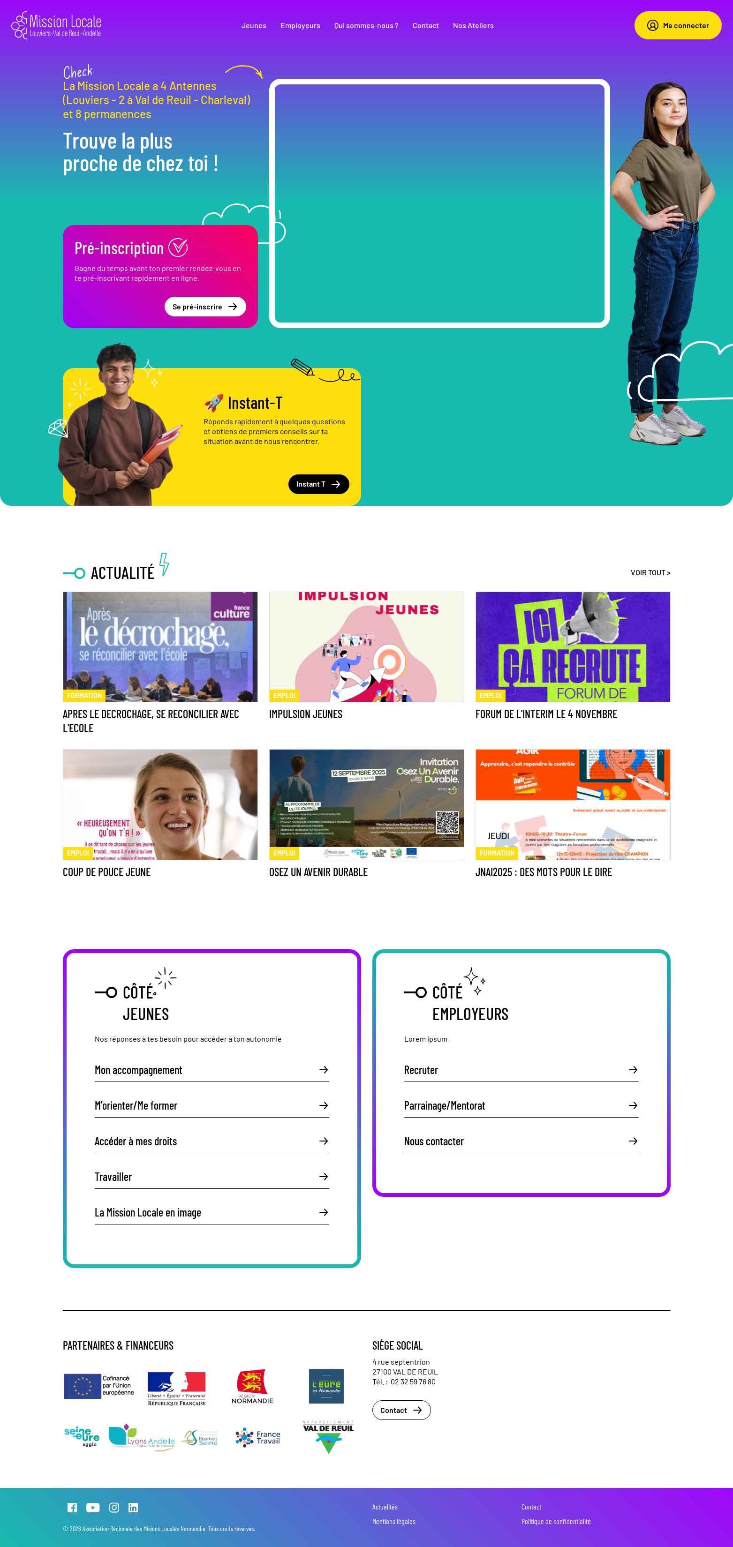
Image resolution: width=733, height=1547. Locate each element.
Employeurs (300, 25)
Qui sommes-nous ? (366, 25)
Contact (426, 25)
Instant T (318, 484)
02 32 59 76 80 (413, 1381)
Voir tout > (651, 572)
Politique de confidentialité (556, 1521)
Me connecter (678, 25)
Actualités (385, 1506)
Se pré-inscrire (205, 306)
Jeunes (254, 25)
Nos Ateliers (473, 25)
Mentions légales (394, 1521)
